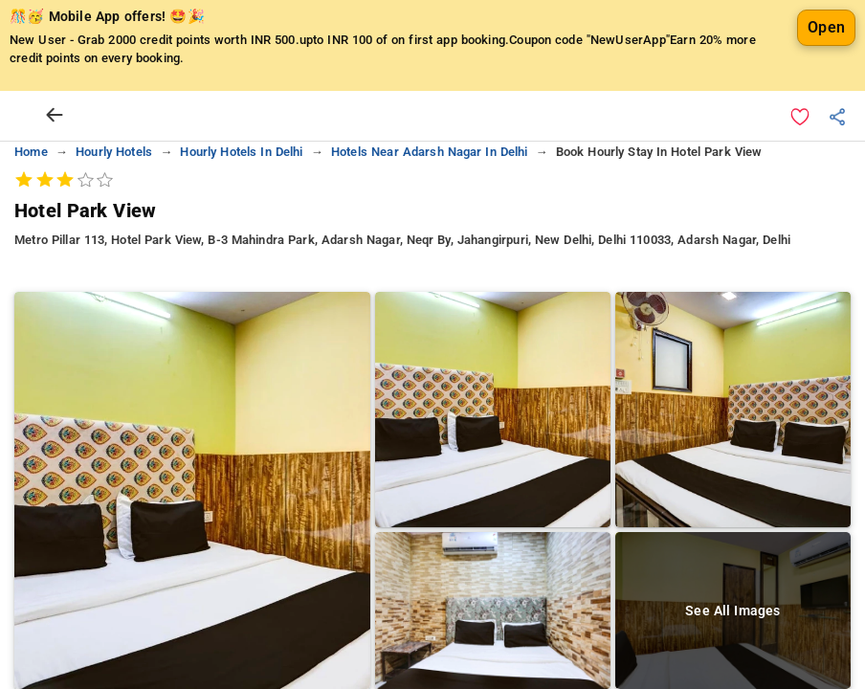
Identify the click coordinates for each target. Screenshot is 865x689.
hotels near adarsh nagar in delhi (429, 151)
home (31, 151)
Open (826, 27)
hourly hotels (114, 151)
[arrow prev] (54, 116)
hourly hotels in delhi (241, 151)
